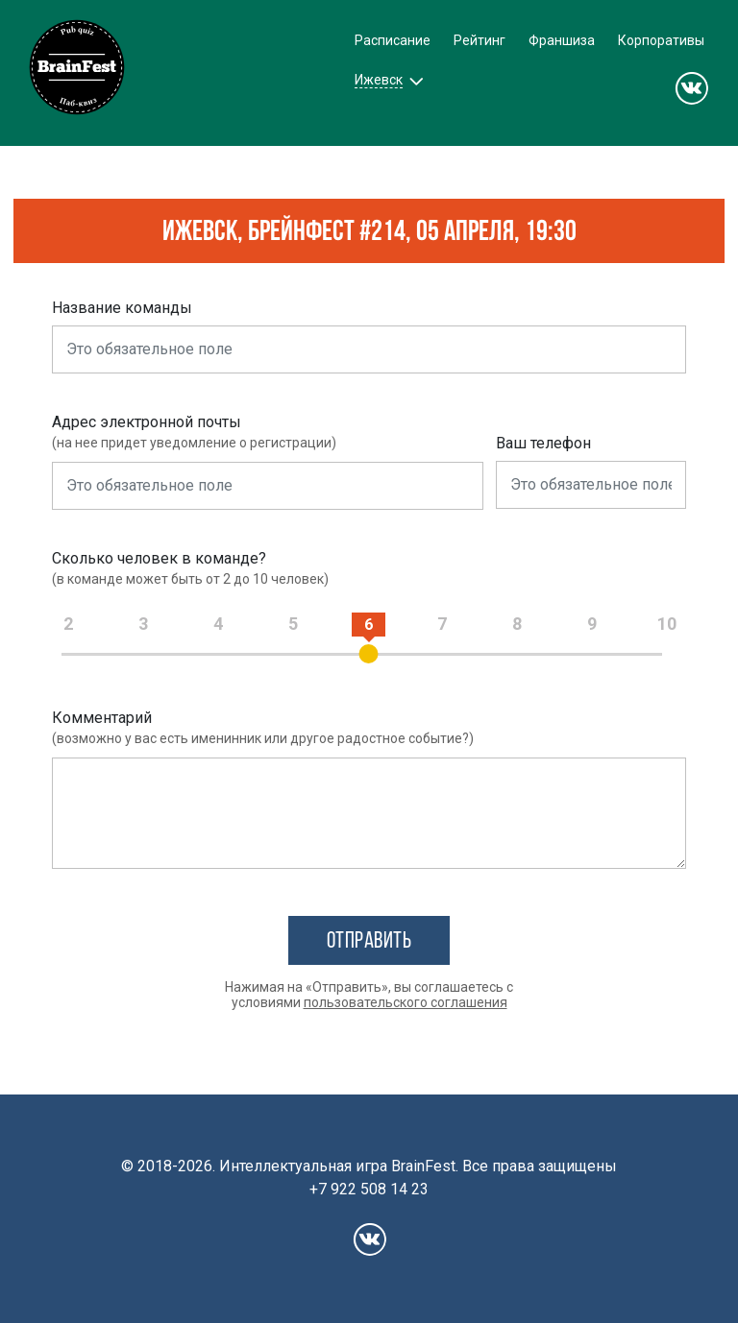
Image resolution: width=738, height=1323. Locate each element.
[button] (387, 79)
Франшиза (562, 40)
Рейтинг (479, 40)
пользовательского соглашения (405, 1002)
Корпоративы (661, 40)
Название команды (122, 308)
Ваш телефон (543, 443)
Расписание (392, 40)
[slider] (369, 653)
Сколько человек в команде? (159, 558)
